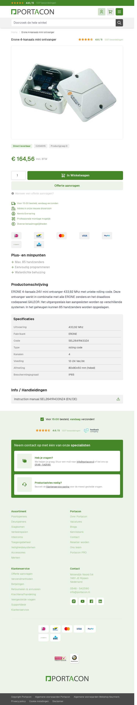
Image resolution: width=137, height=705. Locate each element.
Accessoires (18, 552)
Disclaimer (57, 701)
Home (14, 32)
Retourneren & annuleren (25, 589)
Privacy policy (18, 701)
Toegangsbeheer (21, 542)
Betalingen (17, 584)
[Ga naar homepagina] (32, 12)
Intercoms (17, 537)
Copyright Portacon (21, 696)
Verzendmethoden (22, 579)
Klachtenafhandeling (23, 594)
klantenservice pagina (57, 486)
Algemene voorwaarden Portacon (52, 696)
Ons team (75, 547)
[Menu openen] (119, 11)
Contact (74, 537)
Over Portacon (78, 516)
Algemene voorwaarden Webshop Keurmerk (97, 696)
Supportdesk (18, 604)
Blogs (73, 526)
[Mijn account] (101, 11)
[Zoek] (119, 22)
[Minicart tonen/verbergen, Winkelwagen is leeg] (110, 11)
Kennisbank (77, 532)
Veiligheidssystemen (23, 547)
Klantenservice (20, 568)
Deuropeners (18, 521)
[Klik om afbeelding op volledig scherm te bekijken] (67, 92)
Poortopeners (19, 516)
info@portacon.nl (85, 461)
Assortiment (18, 511)
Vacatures (76, 521)
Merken (15, 557)
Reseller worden (79, 542)
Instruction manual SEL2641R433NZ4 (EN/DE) (67, 399)
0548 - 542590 (43, 464)
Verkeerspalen (19, 532)
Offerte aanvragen (22, 573)
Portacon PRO (78, 552)
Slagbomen (18, 526)
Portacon (75, 511)
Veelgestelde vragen (23, 599)
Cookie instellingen (39, 701)
